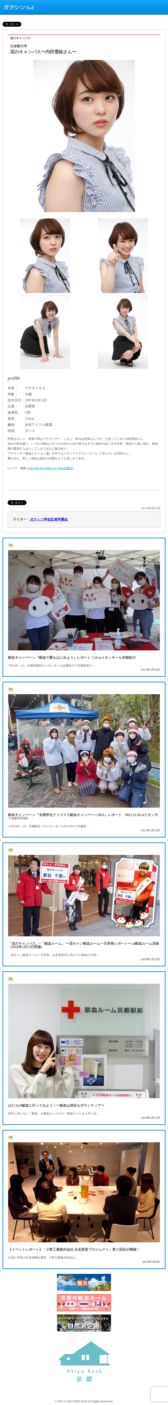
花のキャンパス (20, 38)
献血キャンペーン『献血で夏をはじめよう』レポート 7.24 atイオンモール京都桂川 (72, 657)
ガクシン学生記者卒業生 (49, 519)
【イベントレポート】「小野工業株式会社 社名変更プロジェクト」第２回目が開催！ (74, 1249)
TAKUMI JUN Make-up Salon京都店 (49, 468)
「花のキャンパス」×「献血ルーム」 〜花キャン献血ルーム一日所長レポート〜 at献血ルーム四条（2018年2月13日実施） (83, 945)
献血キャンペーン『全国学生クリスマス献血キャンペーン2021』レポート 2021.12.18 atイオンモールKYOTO (83, 816)
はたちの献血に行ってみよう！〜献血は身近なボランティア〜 (56, 1105)
